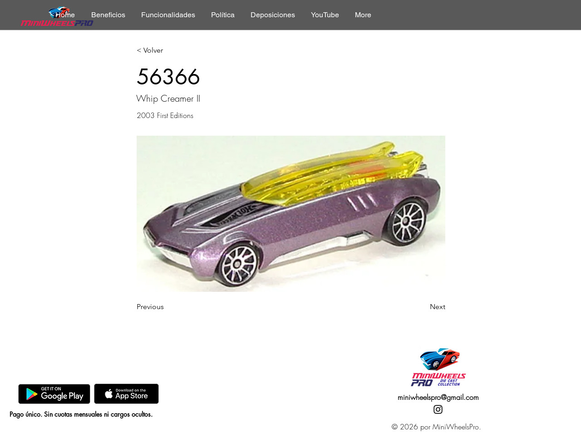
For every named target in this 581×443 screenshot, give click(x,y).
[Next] (422, 307)
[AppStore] (126, 394)
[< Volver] (167, 51)
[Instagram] (438, 409)
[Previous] (167, 307)
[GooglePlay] (54, 393)
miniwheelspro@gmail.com (438, 397)
